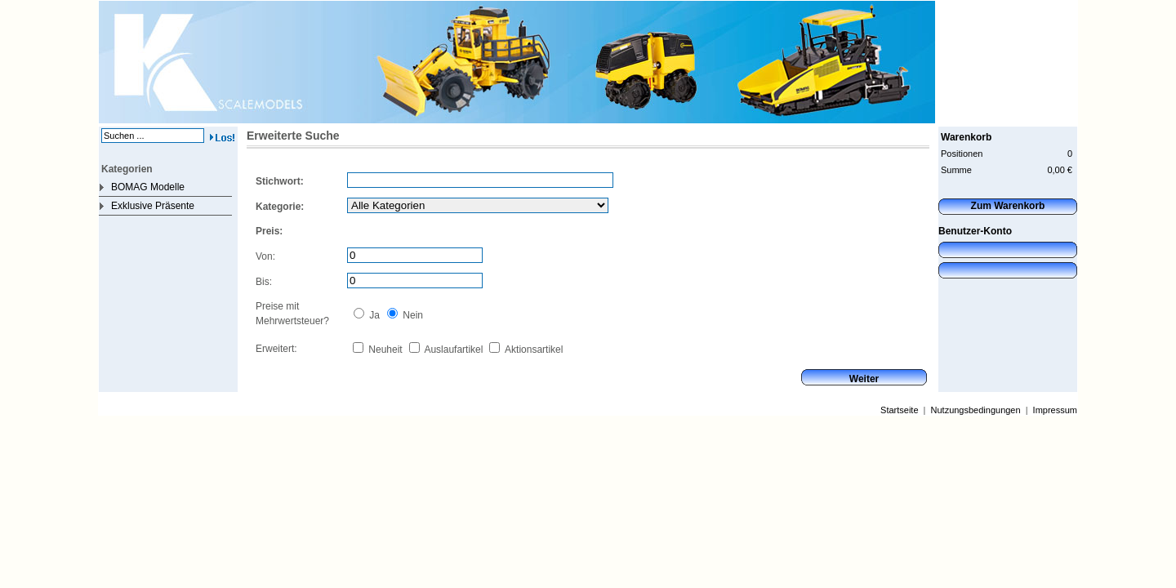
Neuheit (384, 349)
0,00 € (1059, 170)
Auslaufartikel (452, 349)
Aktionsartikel (532, 349)
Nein (411, 315)
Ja (373, 315)
